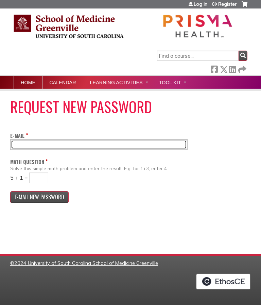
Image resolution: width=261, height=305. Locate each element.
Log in (200, 4)
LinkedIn (232, 68)
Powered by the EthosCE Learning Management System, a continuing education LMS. (223, 281)
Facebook (214, 68)
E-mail (17, 135)
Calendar (62, 82)
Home (28, 82)
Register (227, 4)
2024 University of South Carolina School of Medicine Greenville (86, 263)
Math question (27, 161)
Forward (241, 68)
